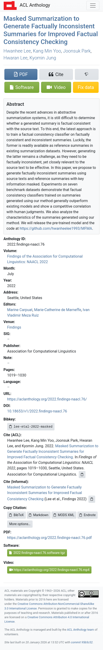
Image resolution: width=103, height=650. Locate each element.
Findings (14, 327)
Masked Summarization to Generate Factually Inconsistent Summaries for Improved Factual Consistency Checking (50, 30)
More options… (19, 524)
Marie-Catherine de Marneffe (57, 310)
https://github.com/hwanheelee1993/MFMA (56, 228)
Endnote (87, 515)
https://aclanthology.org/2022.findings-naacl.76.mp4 (49, 570)
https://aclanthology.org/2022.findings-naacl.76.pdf (49, 537)
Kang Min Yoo (47, 51)
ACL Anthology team (80, 629)
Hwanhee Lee (17, 51)
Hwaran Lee (15, 58)
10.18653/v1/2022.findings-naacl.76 (37, 411)
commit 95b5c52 (82, 642)
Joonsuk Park (77, 51)
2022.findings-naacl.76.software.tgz (37, 553)
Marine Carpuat (20, 310)
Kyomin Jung (43, 58)
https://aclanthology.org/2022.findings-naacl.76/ (47, 399)
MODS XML (64, 515)
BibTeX (16, 515)
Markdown (38, 515)
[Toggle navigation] (92, 5)
